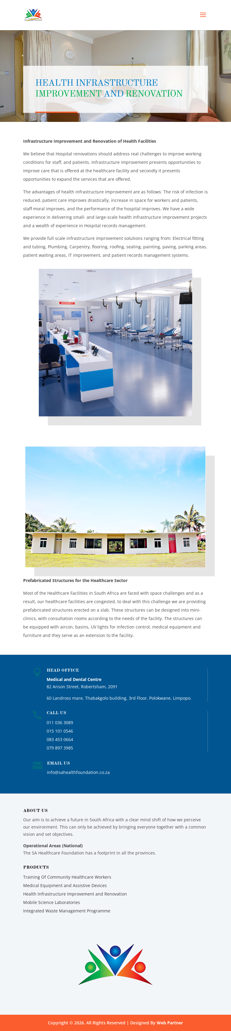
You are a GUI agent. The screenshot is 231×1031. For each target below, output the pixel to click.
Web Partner (170, 1023)
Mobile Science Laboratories (51, 902)
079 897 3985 (60, 748)
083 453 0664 (60, 739)
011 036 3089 (60, 722)
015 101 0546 (60, 731)
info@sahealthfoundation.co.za (78, 772)
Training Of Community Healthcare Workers (67, 877)
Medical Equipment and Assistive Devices (65, 885)
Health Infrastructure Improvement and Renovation (75, 894)
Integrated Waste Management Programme (66, 911)
